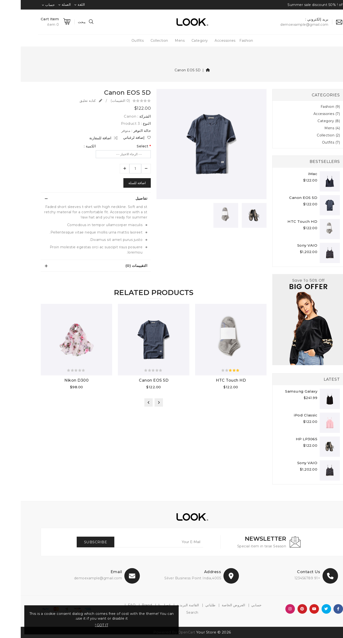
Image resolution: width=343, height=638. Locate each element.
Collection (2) (307, 135)
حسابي (236, 605)
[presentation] (138, 402)
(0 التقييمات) (99, 101)
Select (121, 146)
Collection (138, 40)
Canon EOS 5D (167, 70)
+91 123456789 (287, 578)
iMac (292, 173)
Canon (109, 116)
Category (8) (308, 121)
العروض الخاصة (213, 605)
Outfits (117, 40)
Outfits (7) (310, 142)
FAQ (111, 605)
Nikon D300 (56, 380)
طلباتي (190, 605)
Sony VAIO (287, 245)
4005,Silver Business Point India (172, 578)
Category (179, 40)
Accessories (204, 40)
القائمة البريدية (167, 605)
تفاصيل (120, 198)
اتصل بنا (144, 605)
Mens (159, 40)
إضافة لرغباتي (116, 137)
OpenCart (166, 632)
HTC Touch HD (282, 221)
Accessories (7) (306, 114)
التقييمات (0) (116, 265)
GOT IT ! (80, 625)
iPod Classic (285, 415)
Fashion (225, 40)
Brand (126, 605)
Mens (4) (311, 128)
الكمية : (69, 146)
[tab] (75, 198)
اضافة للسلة (116, 183)
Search (172, 612)
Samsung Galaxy (280, 391)
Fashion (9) (309, 106)
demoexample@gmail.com (77, 578)
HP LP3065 (286, 439)
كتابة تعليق (70, 101)
